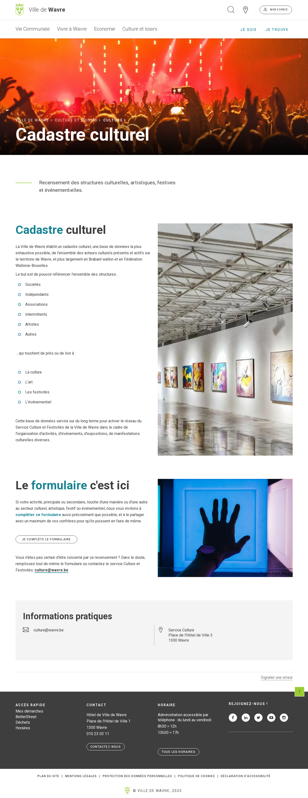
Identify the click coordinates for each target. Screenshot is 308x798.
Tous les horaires (178, 752)
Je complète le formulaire (46, 539)
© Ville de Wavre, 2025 (157, 791)
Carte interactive (245, 9)
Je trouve (277, 30)
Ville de (47, 9)
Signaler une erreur (277, 677)
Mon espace (279, 9)
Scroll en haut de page (299, 691)
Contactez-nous (105, 746)
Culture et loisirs (140, 29)
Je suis (248, 30)
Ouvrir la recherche (231, 10)
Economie (104, 29)
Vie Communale (33, 29)
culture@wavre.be (51, 570)
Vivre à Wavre (72, 29)
